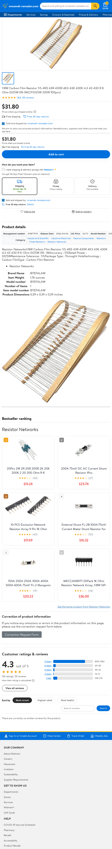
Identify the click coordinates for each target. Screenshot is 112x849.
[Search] (95, 6)
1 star (48, 678)
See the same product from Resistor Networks (83, 606)
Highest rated (44, 700)
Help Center (52, 736)
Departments (13, 14)
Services (30, 14)
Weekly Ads (99, 736)
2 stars (47, 673)
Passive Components (83, 238)
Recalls (7, 835)
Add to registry (82, 211)
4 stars (47, 665)
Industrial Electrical (61, 238)
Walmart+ (9, 807)
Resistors (101, 238)
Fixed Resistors (37, 241)
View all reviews (15, 688)
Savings (44, 14)
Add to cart (56, 154)
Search (103, 708)
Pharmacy (9, 830)
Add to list (27, 211)
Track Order (75, 736)
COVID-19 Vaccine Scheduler (20, 824)
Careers (8, 758)
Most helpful (67, 700)
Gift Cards (9, 812)
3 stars (47, 669)
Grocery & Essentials (63, 14)
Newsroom (9, 764)
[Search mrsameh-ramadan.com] (65, 6)
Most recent (22, 700)
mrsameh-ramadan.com (40, 123)
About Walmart (12, 753)
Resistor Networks (57, 241)
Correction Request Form (22, 634)
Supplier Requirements (16, 779)
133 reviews (28, 97)
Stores (7, 797)
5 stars (47, 661)
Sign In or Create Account (20, 736)
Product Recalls (12, 845)
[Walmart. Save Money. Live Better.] (20, 6)
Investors (9, 769)
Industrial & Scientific (38, 238)
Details (30, 204)
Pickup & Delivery (88, 14)
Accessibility (10, 840)
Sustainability (11, 774)
